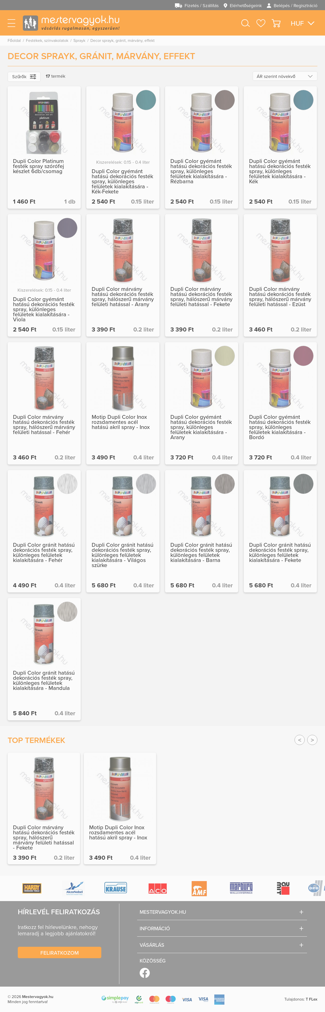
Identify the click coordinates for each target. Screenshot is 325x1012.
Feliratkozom (59, 952)
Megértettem (284, 996)
